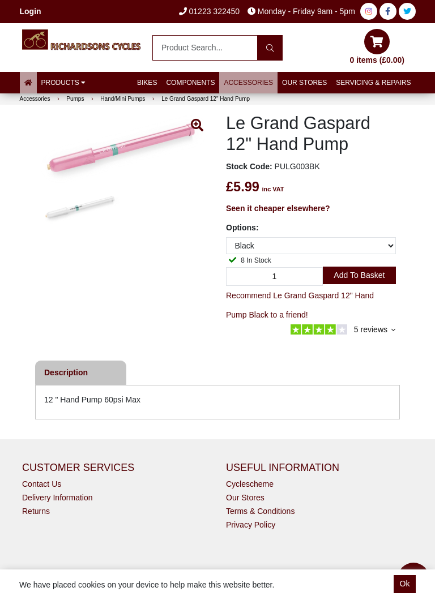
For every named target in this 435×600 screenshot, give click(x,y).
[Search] (270, 48)
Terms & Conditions (260, 511)
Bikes (147, 83)
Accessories (248, 83)
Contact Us (41, 483)
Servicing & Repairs (373, 83)
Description (66, 372)
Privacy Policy (250, 524)
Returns (36, 511)
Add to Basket (359, 275)
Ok (405, 583)
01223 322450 (209, 11)
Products (63, 83)
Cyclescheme (250, 483)
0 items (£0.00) (377, 47)
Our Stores (304, 83)
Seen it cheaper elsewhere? (278, 208)
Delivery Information (57, 497)
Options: (242, 227)
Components (190, 83)
